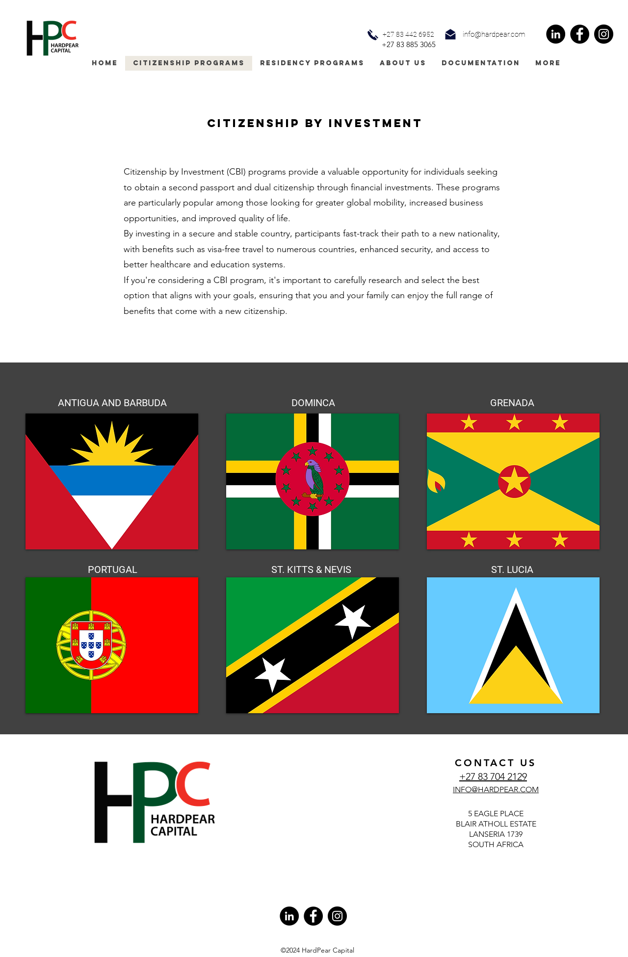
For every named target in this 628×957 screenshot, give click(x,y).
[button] (494, 34)
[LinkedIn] (555, 34)
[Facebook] (579, 34)
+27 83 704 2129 (493, 776)
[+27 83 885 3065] (409, 45)
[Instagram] (603, 34)
